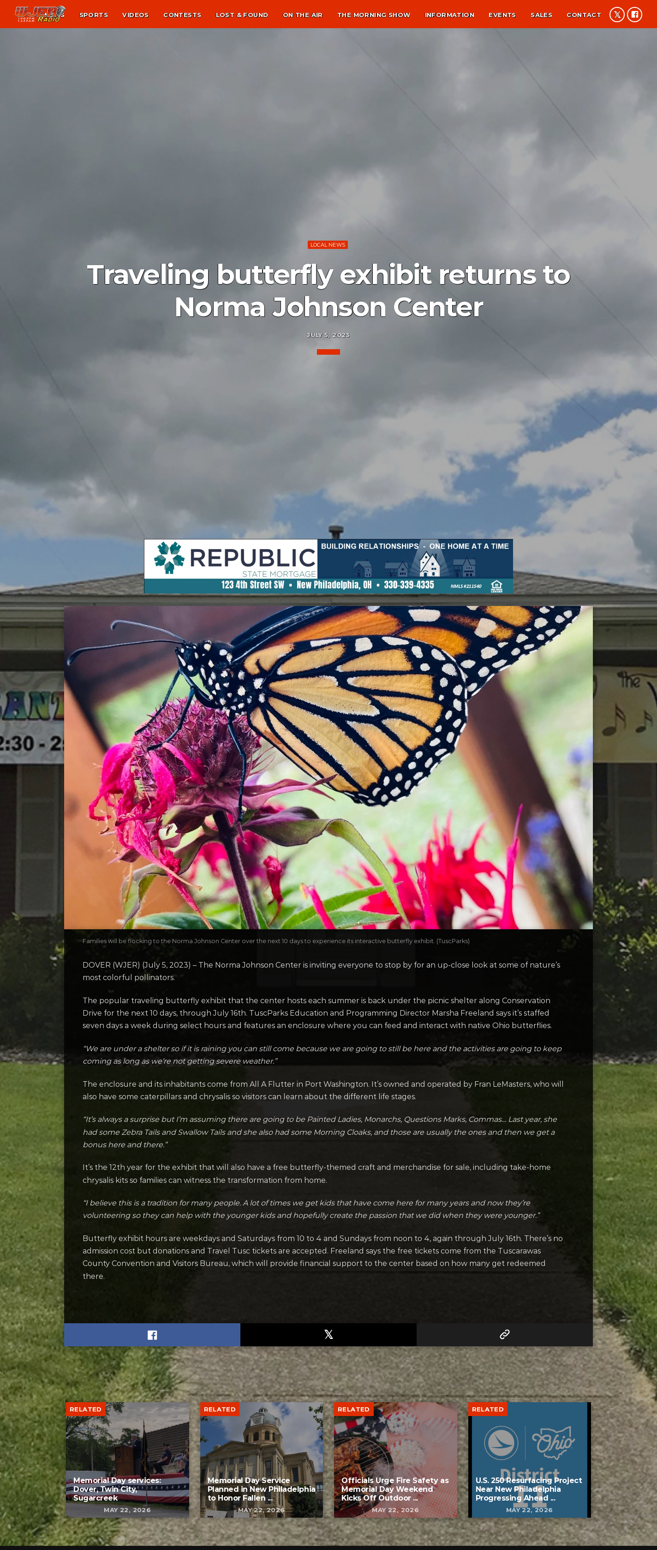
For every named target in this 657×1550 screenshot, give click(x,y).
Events (502, 14)
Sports (93, 14)
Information (449, 14)
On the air (303, 14)
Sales (541, 14)
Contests (182, 14)
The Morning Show (373, 14)
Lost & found (242, 14)
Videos (135, 14)
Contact (584, 14)
